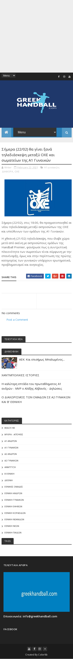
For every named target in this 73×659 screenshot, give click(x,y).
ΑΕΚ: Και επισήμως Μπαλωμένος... (42, 359)
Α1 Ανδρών (10, 441)
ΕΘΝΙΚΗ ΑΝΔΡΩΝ (13, 493)
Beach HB (9, 427)
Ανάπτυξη (10, 467)
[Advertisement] (36, 36)
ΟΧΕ (17, 171)
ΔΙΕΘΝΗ (8, 480)
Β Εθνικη (9, 473)
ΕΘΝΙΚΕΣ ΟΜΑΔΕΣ (13, 486)
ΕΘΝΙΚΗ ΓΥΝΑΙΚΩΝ (14, 499)
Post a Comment (17, 319)
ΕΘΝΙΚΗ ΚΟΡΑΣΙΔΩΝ (15, 513)
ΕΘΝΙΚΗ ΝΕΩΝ (11, 525)
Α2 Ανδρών (10, 453)
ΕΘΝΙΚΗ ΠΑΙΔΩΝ (12, 532)
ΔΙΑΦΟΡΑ (7, 171)
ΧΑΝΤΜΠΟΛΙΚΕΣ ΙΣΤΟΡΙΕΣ (20, 375)
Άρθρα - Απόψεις (13, 434)
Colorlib (42, 654)
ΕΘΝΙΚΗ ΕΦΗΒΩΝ (13, 506)
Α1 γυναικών (51, 167)
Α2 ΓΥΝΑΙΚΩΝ (11, 460)
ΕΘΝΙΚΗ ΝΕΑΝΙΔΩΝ (14, 519)
